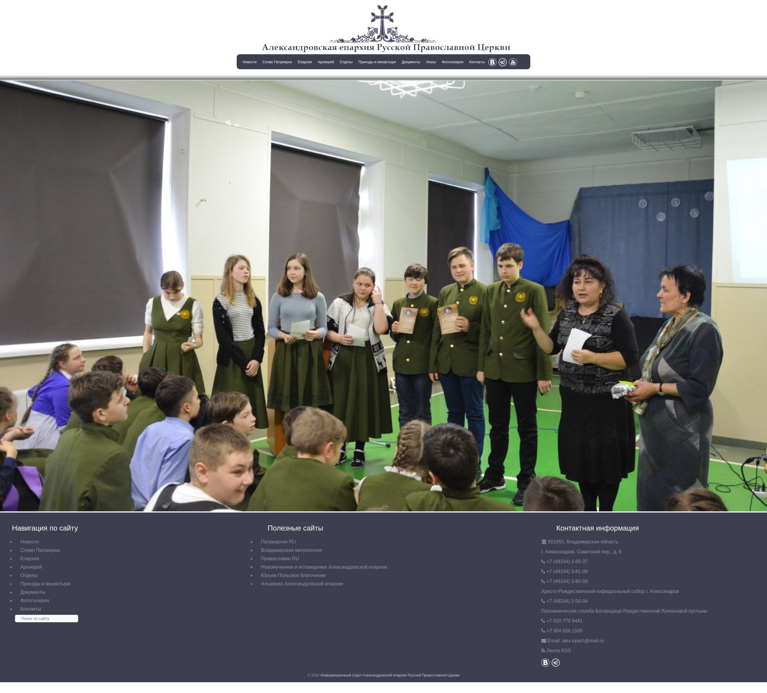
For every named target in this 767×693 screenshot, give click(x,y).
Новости (249, 62)
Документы (411, 62)
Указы (431, 62)
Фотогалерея (452, 62)
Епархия (305, 62)
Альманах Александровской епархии (302, 583)
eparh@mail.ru (583, 640)
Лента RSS (558, 650)
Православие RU (280, 558)
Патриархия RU (278, 541)
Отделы (346, 62)
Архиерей (326, 62)
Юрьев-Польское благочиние (293, 575)
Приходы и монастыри (377, 62)
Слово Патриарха (277, 62)
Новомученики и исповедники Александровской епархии (324, 567)
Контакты (477, 62)
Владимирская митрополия (291, 550)
